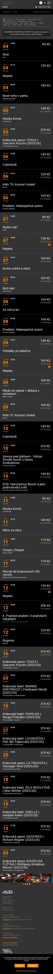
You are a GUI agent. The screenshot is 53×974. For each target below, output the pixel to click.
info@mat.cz (7, 920)
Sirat (6, 54)
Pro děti (10, 19)
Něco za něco (12, 530)
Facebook (6, 943)
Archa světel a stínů (16, 268)
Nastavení (20, 965)
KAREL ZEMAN (17, 25)
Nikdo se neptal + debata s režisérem (21, 392)
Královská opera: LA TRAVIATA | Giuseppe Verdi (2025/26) (25, 764)
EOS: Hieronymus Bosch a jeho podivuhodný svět (24, 486)
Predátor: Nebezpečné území (22, 206)
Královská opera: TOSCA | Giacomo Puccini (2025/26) (22, 141)
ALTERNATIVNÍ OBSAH (25, 21)
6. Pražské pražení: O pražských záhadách (25, 617)
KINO (5, 7)
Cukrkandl (10, 164)
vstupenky (45, 112)
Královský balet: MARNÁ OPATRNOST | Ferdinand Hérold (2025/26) (25, 689)
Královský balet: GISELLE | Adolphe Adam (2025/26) (21, 813)
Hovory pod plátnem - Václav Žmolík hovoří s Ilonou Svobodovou (22, 460)
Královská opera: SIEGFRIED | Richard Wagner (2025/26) (23, 838)
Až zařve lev (11, 310)
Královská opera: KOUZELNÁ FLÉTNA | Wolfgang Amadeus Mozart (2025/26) (23, 864)
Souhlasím (32, 965)
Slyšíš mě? (10, 227)
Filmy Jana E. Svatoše (27, 23)
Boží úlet (9, 288)
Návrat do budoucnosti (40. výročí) (21, 573)
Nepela (7, 76)
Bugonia (8, 640)
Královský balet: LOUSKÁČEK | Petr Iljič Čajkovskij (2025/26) (24, 740)
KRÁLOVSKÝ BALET (9, 21)
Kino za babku (20, 19)
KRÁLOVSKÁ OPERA (34, 19)
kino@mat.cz (7, 928)
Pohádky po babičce (16, 351)
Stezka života (12, 118)
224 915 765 (44, 7)
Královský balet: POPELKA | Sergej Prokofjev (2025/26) (22, 715)
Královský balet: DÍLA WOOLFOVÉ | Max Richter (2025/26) (26, 789)
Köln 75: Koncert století (19, 184)
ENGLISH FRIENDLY (30, 25)
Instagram (13, 943)
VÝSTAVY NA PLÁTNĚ (10, 23)
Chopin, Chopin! (13, 550)
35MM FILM (6, 25)
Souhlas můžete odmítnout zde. (26, 971)
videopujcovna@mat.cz (10, 937)
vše (4, 19)
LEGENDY (41, 23)
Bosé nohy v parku (15, 96)
